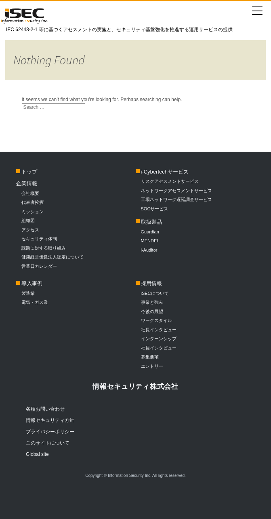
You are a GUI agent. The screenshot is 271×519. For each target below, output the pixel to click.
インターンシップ (158, 338)
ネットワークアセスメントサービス (176, 190)
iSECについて (155, 293)
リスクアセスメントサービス (170, 181)
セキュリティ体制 (39, 238)
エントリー (152, 366)
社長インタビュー (158, 329)
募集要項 (150, 356)
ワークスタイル (156, 320)
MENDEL (150, 240)
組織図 (28, 220)
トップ (29, 172)
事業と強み (152, 302)
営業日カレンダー (39, 266)
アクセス (30, 229)
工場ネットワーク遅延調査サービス (176, 199)
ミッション (32, 211)
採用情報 (151, 283)
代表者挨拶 (32, 202)
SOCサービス (157, 208)
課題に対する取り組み (43, 248)
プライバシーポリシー (50, 431)
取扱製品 (151, 222)
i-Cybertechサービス (165, 172)
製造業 (28, 293)
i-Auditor (149, 250)
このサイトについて (47, 443)
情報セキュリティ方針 (50, 420)
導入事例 (31, 283)
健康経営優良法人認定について (52, 256)
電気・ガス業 (34, 302)
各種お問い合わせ (45, 409)
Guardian (150, 231)
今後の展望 (152, 311)
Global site (37, 454)
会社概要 (30, 193)
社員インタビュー (158, 347)
